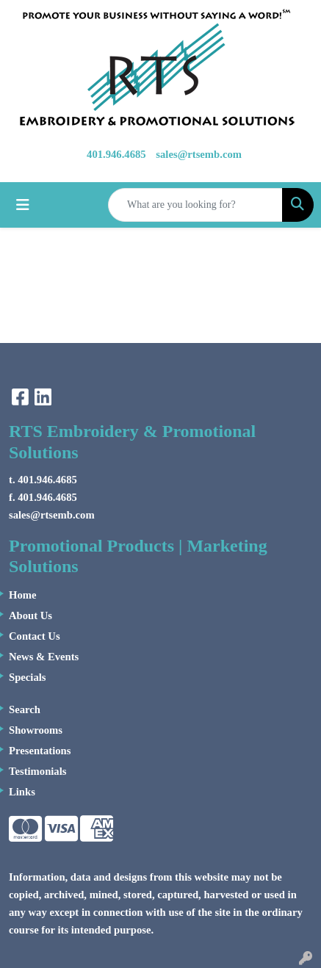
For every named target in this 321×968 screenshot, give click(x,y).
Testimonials (37, 771)
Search (24, 709)
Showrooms (35, 730)
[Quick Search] (195, 205)
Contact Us (34, 636)
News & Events (44, 656)
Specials (27, 677)
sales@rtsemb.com (199, 154)
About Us (30, 615)
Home (22, 595)
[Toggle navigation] (22, 205)
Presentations (40, 750)
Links (22, 792)
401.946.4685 (116, 154)
